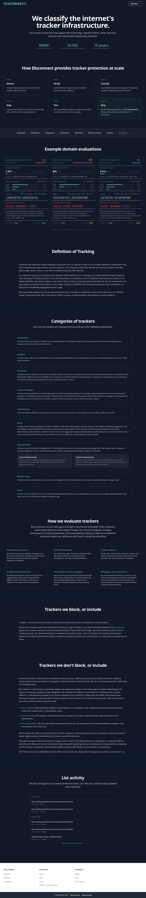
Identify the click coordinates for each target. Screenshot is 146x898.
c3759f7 (42, 804)
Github (77, 874)
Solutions (135, 4)
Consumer (7, 881)
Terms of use (75, 895)
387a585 (43, 812)
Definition (35, 133)
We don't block (94, 133)
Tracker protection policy (48, 885)
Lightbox (7, 874)
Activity (110, 133)
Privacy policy (87, 895)
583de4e (43, 839)
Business (7, 878)
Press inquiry (80, 881)
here (100, 636)
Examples (21, 133)
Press (41, 881)
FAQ (40, 878)
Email (77, 878)
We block (79, 133)
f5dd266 (43, 832)
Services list (120, 627)
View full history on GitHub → (73, 843)
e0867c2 (43, 824)
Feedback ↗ (124, 133)
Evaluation (64, 133)
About (41, 874)
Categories (50, 133)
